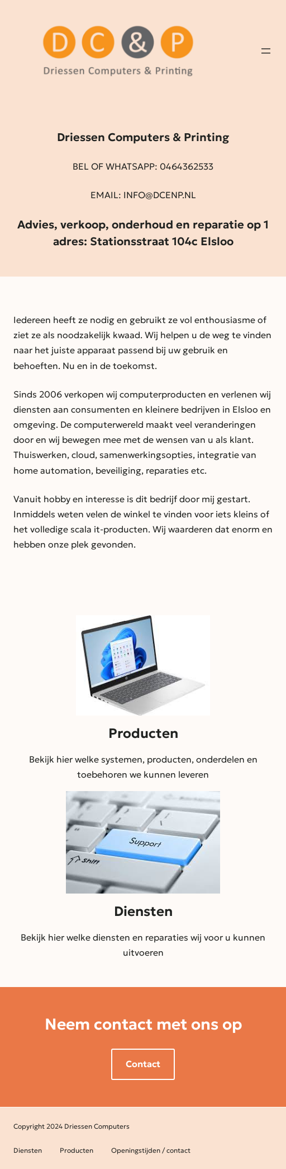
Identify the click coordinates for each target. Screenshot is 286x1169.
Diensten (143, 911)
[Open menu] (266, 51)
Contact (143, 1063)
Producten (143, 733)
